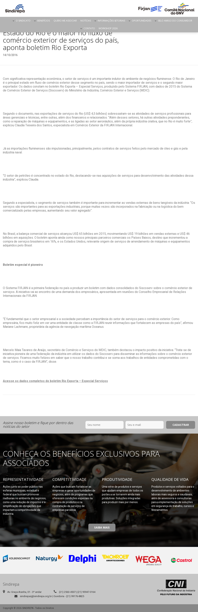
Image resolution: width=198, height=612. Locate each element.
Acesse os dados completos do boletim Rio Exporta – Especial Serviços (55, 381)
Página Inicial (7, 21)
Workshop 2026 (108, 28)
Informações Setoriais (111, 20)
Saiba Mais (102, 527)
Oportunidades (141, 20)
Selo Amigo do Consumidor (175, 20)
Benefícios (43, 20)
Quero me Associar (65, 20)
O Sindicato (23, 20)
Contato (89, 28)
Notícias (85, 20)
